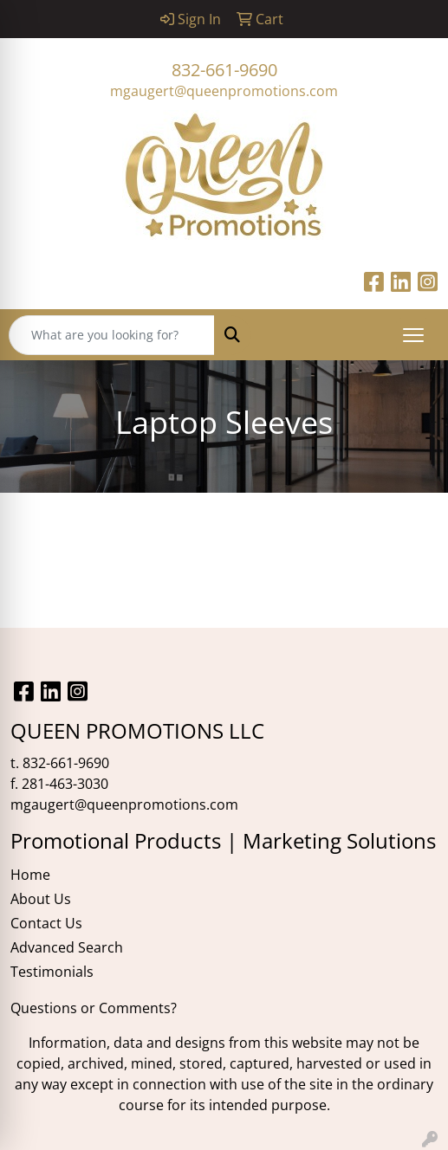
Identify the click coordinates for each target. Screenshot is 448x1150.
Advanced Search (66, 947)
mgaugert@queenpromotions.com (224, 90)
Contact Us (46, 923)
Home (30, 874)
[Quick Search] (112, 335)
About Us (40, 898)
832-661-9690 (224, 69)
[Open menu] (413, 335)
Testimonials (52, 971)
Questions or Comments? (93, 1008)
